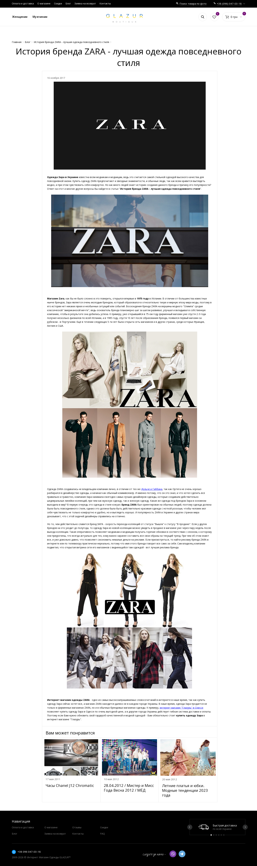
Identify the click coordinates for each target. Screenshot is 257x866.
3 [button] (216, 835)
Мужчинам (40, 17)
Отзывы (76, 827)
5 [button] (221, 835)
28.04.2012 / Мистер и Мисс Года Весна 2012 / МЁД (129, 788)
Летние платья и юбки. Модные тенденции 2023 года (185, 790)
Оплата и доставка (23, 3)
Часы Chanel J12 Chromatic (70, 785)
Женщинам (19, 17)
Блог (68, 3)
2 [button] (213, 835)
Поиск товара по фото (193, 3)
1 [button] (211, 835)
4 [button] (218, 835)
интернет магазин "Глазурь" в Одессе (181, 707)
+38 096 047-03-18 (29, 851)
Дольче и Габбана (151, 489)
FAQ (102, 833)
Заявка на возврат (85, 3)
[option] (217, 827)
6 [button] (223, 835)
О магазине (43, 3)
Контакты (105, 3)
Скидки (58, 3)
